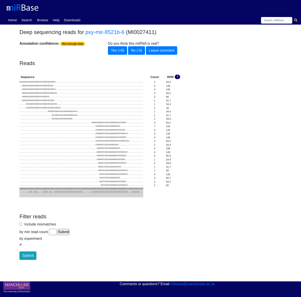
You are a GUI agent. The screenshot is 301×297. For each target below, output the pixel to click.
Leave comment (161, 50)
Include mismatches (39, 224)
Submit (28, 255)
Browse (42, 20)
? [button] (177, 76)
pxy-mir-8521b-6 (104, 32)
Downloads (72, 20)
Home (13, 19)
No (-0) (136, 50)
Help (56, 20)
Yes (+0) (117, 50)
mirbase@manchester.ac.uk (192, 284)
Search (26, 20)
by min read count (33, 232)
